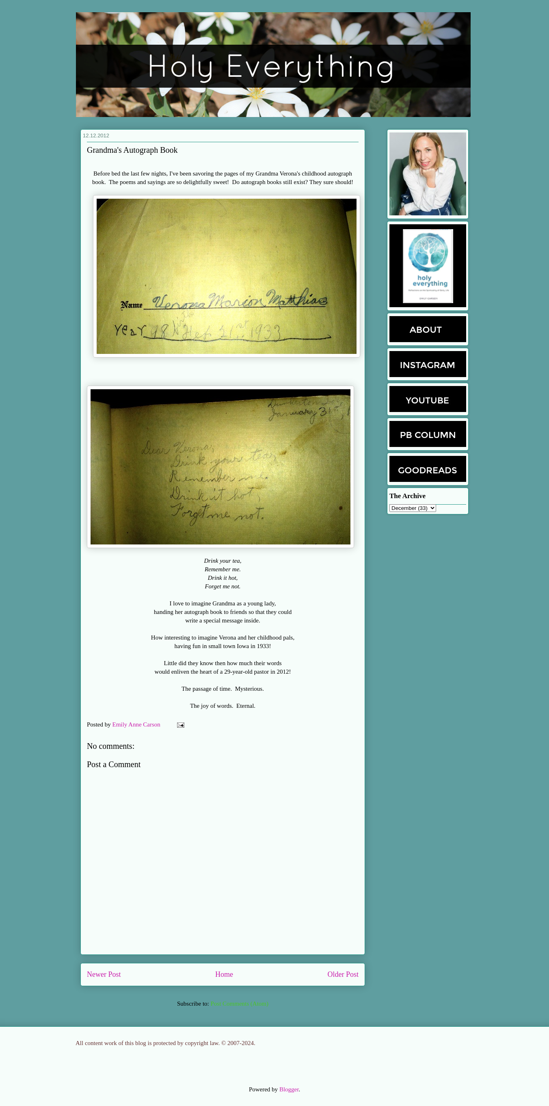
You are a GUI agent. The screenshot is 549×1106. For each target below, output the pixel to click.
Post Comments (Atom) (239, 1003)
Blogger (289, 1089)
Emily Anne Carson (137, 724)
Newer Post (104, 974)
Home (224, 974)
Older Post (343, 974)
